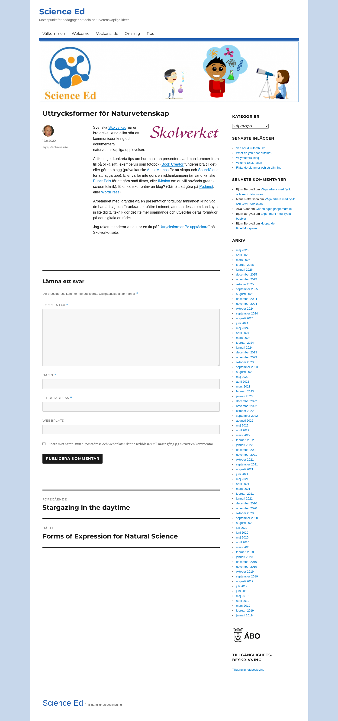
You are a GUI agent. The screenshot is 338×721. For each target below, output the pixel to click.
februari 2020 (245, 552)
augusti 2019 (244, 581)
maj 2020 (242, 537)
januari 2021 (244, 498)
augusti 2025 (244, 294)
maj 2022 (242, 425)
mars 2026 (243, 260)
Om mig (132, 33)
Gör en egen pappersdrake (274, 209)
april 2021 (242, 484)
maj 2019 (242, 596)
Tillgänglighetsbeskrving (248, 669)
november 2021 (246, 454)
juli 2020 (241, 527)
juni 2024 (242, 323)
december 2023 (246, 352)
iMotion (164, 181)
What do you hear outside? (254, 153)
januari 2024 (244, 347)
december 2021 (246, 450)
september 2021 (247, 464)
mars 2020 (243, 547)
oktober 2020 (245, 513)
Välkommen (53, 33)
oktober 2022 (245, 411)
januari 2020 (244, 557)
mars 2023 (243, 386)
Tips (150, 33)
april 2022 (242, 430)
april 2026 (242, 255)
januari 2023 (244, 396)
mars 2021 (243, 488)
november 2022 (246, 406)
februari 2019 (245, 610)
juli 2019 (241, 586)
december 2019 (246, 562)
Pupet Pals (102, 181)
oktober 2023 (245, 362)
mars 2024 (243, 338)
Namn (49, 375)
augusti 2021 (244, 469)
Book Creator (172, 164)
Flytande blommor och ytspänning (258, 167)
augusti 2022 (244, 420)
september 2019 (247, 576)
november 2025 (246, 279)
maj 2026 (242, 250)
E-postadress (57, 398)
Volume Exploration (249, 162)
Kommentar (55, 305)
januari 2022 (244, 445)
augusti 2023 (244, 372)
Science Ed (62, 11)
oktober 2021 (245, 459)
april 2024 (242, 333)
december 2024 (246, 299)
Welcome (81, 33)
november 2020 (246, 508)
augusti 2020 (244, 523)
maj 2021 (242, 479)
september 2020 (247, 518)
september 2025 (247, 289)
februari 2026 (245, 264)
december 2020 (246, 503)
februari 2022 (245, 440)
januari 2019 (244, 615)
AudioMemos (157, 170)
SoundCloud (208, 170)
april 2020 (242, 542)
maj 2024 (242, 328)
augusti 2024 (244, 318)
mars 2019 (243, 605)
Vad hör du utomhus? (250, 148)
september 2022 (247, 415)
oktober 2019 (245, 571)
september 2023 (247, 367)
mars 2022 (243, 435)
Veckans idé (107, 33)
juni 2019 (242, 591)
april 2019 (242, 600)
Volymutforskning (247, 158)
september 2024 (247, 313)
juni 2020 (242, 532)
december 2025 (246, 274)
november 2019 (246, 566)
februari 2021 (245, 493)
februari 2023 (245, 391)
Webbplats (53, 420)
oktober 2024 (245, 308)
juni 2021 (242, 474)
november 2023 (246, 357)
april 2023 (242, 381)
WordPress (110, 192)
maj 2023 (242, 376)
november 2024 (246, 303)
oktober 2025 (245, 284)
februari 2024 (245, 342)
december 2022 (246, 401)
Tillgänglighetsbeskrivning (104, 704)
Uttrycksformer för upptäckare (184, 227)
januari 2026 (244, 269)
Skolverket (117, 127)
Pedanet (206, 187)
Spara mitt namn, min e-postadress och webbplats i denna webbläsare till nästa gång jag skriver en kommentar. (131, 444)
